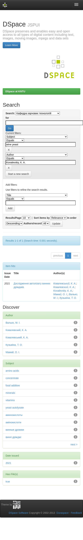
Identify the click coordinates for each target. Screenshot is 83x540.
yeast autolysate (15, 407)
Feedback (76, 512)
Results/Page (13, 217)
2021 (8, 463)
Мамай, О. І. (60, 294)
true (8, 481)
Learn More (11, 45)
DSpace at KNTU (15, 91)
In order (72, 217)
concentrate (12, 378)
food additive (13, 385)
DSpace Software (18, 512)
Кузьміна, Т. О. (68, 297)
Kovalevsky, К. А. (63, 290)
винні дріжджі (13, 437)
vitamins (10, 400)
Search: (10, 113)
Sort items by (42, 217)
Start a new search (18, 174)
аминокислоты (14, 415)
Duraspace (62, 512)
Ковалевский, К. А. (64, 287)
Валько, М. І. (13, 322)
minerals (10, 392)
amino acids (12, 370)
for (7, 117)
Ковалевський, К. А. (64, 283)
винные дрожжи (15, 429)
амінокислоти (13, 422)
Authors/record (33, 223)
